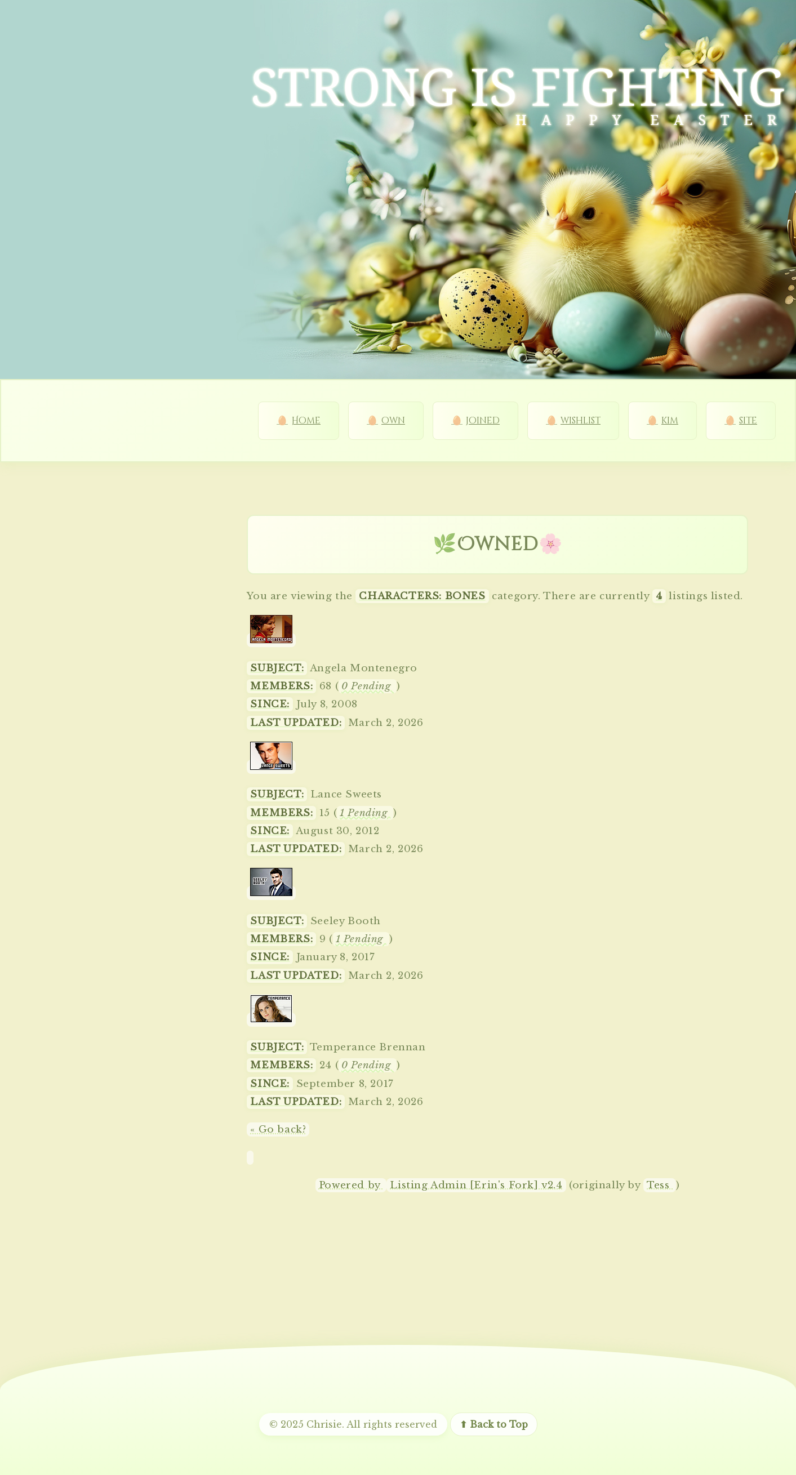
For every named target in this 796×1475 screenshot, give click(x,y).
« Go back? (278, 1129)
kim (669, 421)
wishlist (581, 421)
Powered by (351, 1185)
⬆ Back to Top (494, 1424)
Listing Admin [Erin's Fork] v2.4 (476, 1185)
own (393, 421)
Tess (660, 1185)
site (748, 421)
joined (483, 421)
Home (306, 421)
